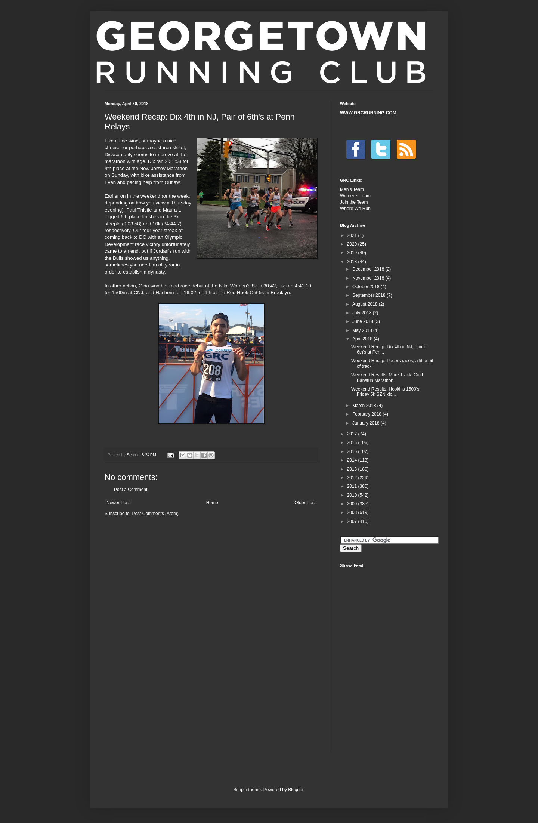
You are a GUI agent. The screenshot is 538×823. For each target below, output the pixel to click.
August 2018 (365, 304)
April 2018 (363, 339)
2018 (352, 261)
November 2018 (369, 278)
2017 (352, 434)
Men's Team (352, 189)
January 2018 (366, 423)
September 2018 (369, 295)
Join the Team (354, 202)
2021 (352, 235)
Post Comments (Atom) (155, 513)
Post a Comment (130, 489)
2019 (352, 252)
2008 (352, 512)
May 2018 (362, 330)
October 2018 (366, 286)
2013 (352, 469)
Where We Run (355, 208)
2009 (352, 503)
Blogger (295, 789)
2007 (352, 521)
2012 (352, 477)
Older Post (305, 502)
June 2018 (363, 321)
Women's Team (355, 195)
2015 (352, 451)
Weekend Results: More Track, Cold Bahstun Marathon (387, 377)
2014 (352, 460)
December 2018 (369, 269)
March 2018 (364, 405)
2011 (352, 486)
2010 (352, 495)
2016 (352, 442)
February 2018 (367, 414)
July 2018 (362, 312)
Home (212, 502)
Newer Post (118, 502)
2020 (352, 244)
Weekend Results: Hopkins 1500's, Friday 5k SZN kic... (386, 391)
